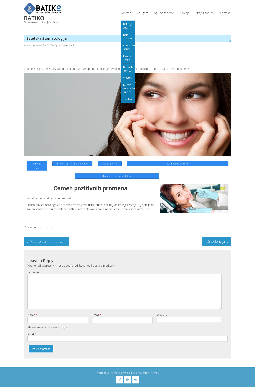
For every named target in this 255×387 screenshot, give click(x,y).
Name (32, 315)
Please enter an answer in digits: (47, 327)
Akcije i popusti (205, 13)
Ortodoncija (215, 241)
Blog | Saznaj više (163, 13)
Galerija (184, 13)
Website (162, 315)
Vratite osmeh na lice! (47, 241)
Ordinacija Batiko (66, 45)
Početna (125, 13)
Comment (33, 272)
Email (96, 315)
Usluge (141, 13)
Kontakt (225, 13)
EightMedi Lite (127, 372)
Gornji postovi (45, 227)
